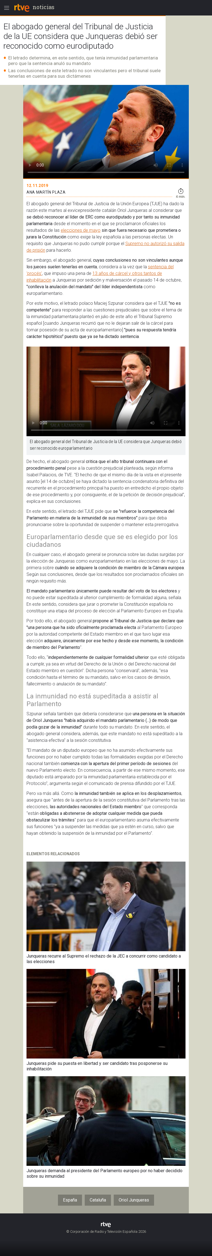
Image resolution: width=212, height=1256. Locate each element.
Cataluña (98, 1200)
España (70, 1200)
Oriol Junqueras (134, 1200)
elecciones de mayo (80, 230)
